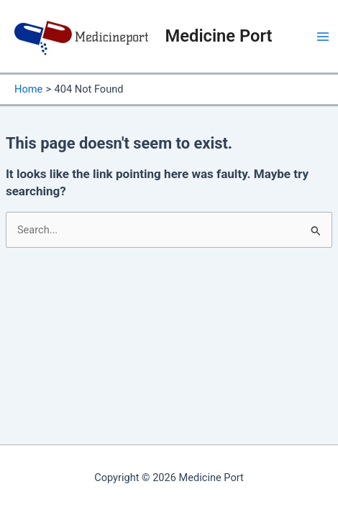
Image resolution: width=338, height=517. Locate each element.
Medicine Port (219, 36)
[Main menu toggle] (323, 37)
